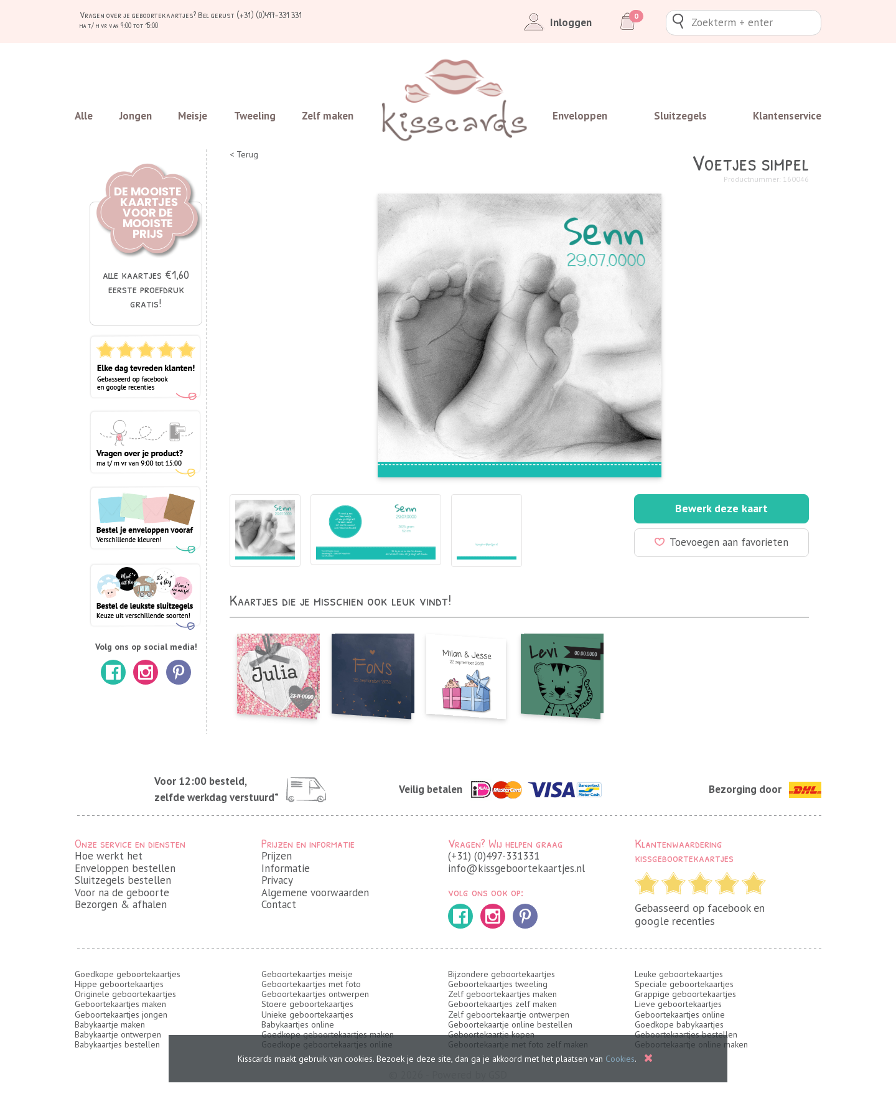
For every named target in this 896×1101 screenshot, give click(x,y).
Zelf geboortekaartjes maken (502, 994)
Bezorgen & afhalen (121, 904)
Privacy (277, 880)
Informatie (285, 868)
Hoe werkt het (108, 856)
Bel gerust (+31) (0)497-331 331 (250, 15)
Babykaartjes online (297, 1024)
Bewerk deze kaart (721, 508)
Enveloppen (580, 116)
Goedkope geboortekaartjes (127, 974)
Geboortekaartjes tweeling (498, 984)
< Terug (244, 154)
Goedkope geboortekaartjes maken (327, 1034)
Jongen (135, 116)
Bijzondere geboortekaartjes (501, 974)
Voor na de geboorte (122, 892)
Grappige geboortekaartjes (685, 994)
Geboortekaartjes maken (120, 1004)
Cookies (620, 1058)
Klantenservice (787, 116)
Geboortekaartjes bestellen (686, 1034)
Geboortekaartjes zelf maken (502, 1004)
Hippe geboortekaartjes (119, 984)
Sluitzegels (680, 116)
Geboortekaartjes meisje (307, 974)
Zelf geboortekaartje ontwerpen (508, 1014)
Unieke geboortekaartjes (307, 1014)
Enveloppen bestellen (125, 868)
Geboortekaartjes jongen (121, 1014)
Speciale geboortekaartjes (684, 984)
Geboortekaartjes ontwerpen (315, 994)
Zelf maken (327, 116)
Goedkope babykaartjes (679, 1024)
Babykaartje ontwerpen (118, 1034)
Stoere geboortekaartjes (307, 1004)
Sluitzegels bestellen (123, 880)
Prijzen (276, 856)
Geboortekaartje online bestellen (510, 1024)
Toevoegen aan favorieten (721, 542)
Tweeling (255, 116)
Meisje (192, 116)
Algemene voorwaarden (315, 892)
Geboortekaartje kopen (491, 1034)
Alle (84, 116)
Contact (278, 904)
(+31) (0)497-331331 (493, 856)
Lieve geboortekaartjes (678, 1004)
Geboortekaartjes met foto (311, 984)
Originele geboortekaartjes (125, 994)
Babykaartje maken (110, 1024)
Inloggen (555, 22)
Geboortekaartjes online (680, 1014)
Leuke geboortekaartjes (679, 974)
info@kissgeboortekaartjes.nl (516, 868)
